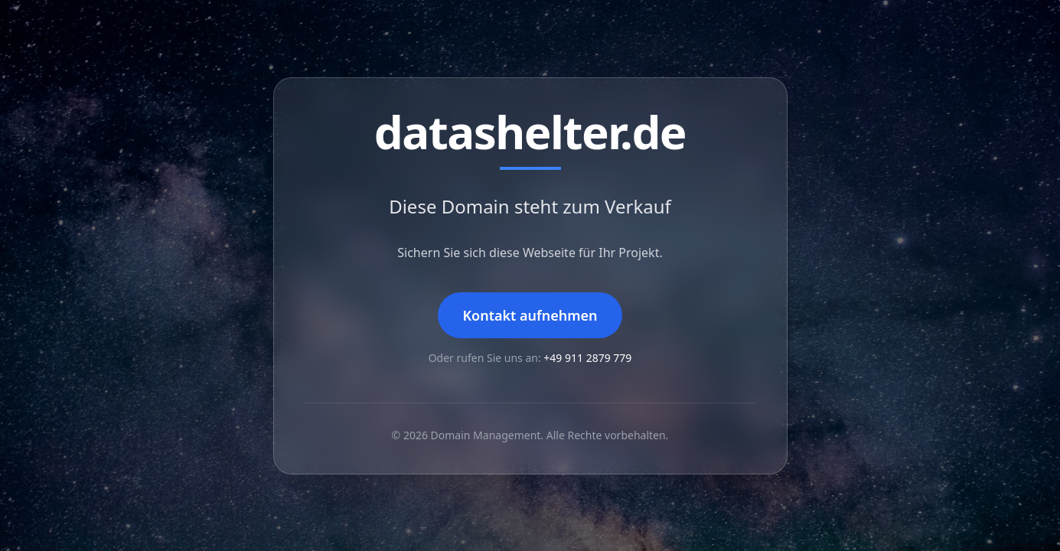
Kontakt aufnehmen (529, 315)
